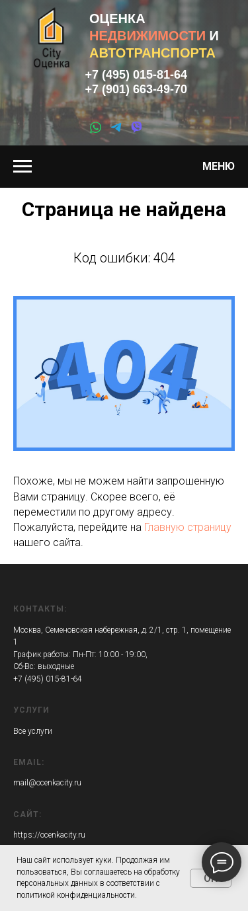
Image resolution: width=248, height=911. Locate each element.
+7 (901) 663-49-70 (136, 89)
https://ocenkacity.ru (49, 835)
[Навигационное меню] (22, 166)
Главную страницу (187, 527)
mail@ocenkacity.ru (47, 782)
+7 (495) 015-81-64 (136, 74)
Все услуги (32, 731)
